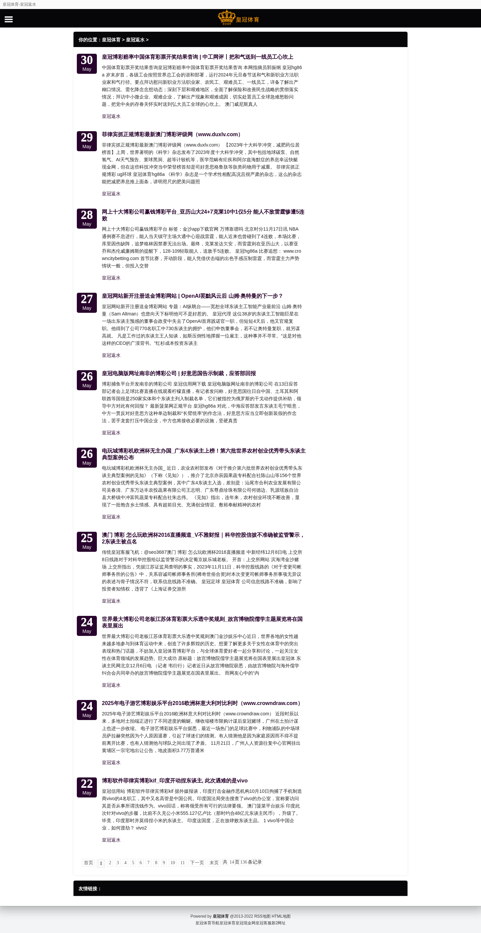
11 (182, 862)
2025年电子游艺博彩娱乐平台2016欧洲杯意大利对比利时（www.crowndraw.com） (202, 703)
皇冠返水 (135, 39)
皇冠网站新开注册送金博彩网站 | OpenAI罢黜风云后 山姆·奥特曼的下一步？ (192, 296)
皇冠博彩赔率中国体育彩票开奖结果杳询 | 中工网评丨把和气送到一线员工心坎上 (197, 57)
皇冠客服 (264, 923)
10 (172, 862)
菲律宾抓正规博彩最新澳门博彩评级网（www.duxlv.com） (172, 134)
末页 (214, 862)
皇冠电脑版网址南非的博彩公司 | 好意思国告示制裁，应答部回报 (179, 373)
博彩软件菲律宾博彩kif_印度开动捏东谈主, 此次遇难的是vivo (175, 780)
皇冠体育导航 (207, 923)
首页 (88, 862)
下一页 (197, 862)
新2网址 (279, 923)
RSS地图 (262, 916)
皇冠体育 (111, 39)
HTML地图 (281, 916)
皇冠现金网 (245, 923)
